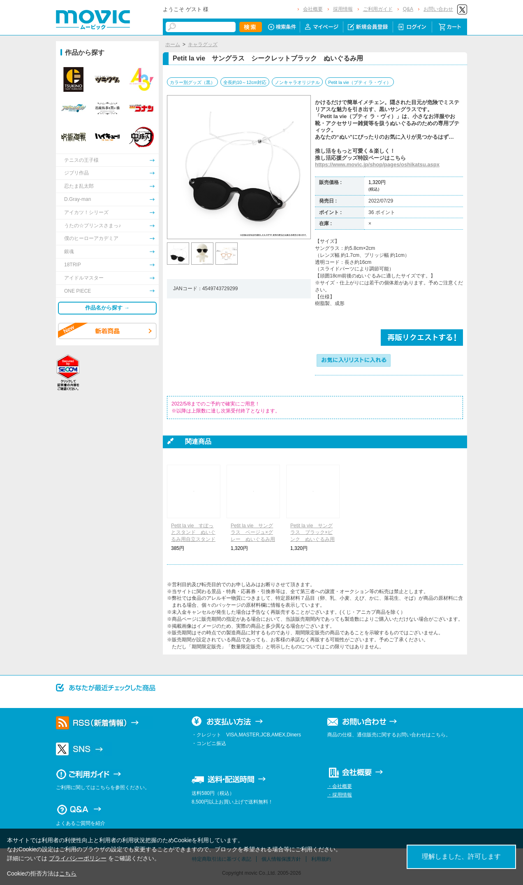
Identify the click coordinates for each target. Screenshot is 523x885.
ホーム (172, 44)
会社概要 (313, 9)
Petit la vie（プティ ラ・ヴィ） (359, 82)
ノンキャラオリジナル (297, 82)
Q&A (408, 9)
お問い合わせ (438, 9)
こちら (67, 873)
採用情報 (343, 9)
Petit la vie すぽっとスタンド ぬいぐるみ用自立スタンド (193, 533)
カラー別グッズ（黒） (192, 82)
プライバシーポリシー (77, 858)
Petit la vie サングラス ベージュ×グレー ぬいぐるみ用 (253, 533)
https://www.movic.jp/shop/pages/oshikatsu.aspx (377, 164)
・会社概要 (339, 786)
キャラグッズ (203, 44)
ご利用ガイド (378, 9)
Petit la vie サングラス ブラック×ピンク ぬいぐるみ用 (312, 533)
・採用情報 (339, 795)
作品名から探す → (107, 308)
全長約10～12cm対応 (244, 82)
